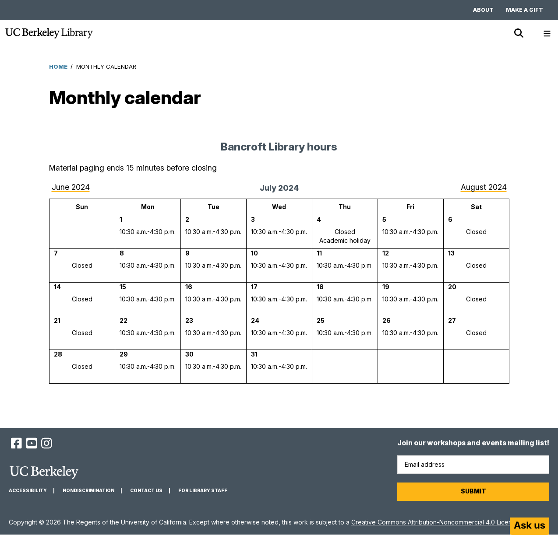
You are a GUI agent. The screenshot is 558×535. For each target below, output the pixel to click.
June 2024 (71, 187)
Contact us (146, 490)
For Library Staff (202, 490)
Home (58, 66)
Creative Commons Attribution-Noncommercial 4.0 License (435, 522)
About (483, 10)
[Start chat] (529, 526)
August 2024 (484, 187)
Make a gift (524, 10)
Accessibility (28, 490)
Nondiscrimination (88, 490)
